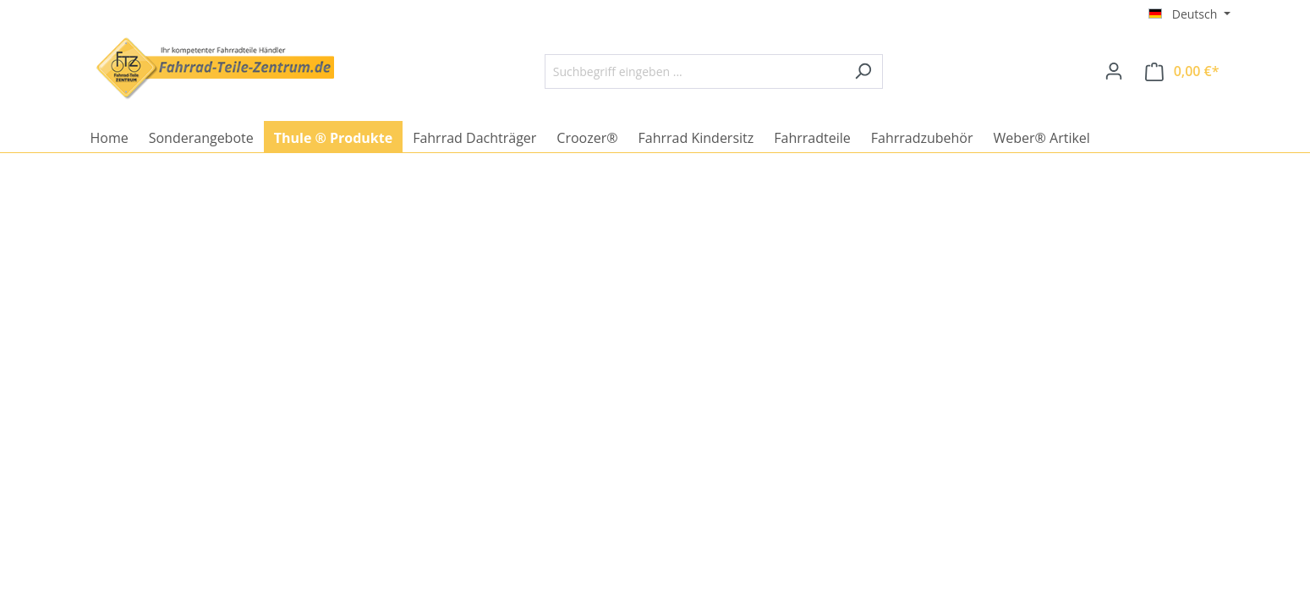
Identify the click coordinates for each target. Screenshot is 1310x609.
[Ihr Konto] (1113, 71)
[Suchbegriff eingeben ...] (694, 71)
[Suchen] (863, 71)
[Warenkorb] (1182, 71)
